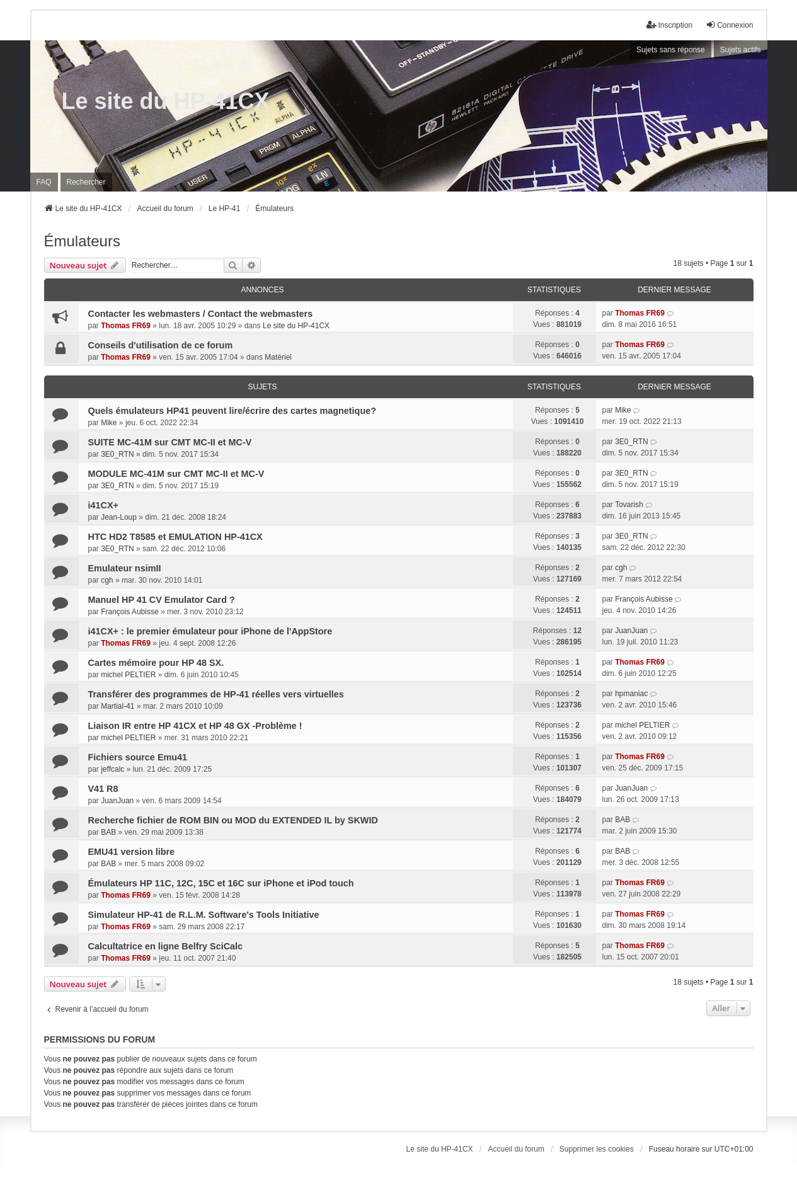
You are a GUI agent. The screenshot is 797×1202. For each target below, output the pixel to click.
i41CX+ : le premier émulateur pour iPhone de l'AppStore (210, 631)
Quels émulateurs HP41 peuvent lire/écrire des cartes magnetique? (232, 411)
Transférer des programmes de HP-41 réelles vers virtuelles (216, 694)
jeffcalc (112, 769)
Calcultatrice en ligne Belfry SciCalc (165, 946)
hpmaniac (631, 693)
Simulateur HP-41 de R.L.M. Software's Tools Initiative (203, 915)
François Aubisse (129, 611)
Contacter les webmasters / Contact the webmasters (200, 314)
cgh (107, 580)
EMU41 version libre (131, 852)
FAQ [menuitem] (44, 182)
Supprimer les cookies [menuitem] (596, 1149)
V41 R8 (103, 789)
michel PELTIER (128, 674)
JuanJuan (631, 630)
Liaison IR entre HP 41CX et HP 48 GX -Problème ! (195, 726)
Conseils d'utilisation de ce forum (160, 345)
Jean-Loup (119, 517)
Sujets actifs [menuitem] (740, 49)
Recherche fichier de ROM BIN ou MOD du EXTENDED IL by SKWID (233, 820)
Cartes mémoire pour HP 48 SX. (156, 663)
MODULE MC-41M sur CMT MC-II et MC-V (176, 474)
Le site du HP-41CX (166, 101)
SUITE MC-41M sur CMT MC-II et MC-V (170, 442)
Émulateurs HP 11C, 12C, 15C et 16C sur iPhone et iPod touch (221, 883)
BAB (108, 832)
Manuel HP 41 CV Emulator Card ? (161, 600)
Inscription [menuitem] (669, 25)
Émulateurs (82, 240)
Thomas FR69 (126, 325)
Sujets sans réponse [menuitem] (670, 49)
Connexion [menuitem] (729, 25)
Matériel (278, 357)
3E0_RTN (117, 454)
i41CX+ (103, 505)
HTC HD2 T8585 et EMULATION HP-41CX (175, 537)
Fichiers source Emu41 (138, 757)
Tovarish (629, 504)
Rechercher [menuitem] (86, 182)
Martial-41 (117, 706)
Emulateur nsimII (124, 568)
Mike (109, 422)
